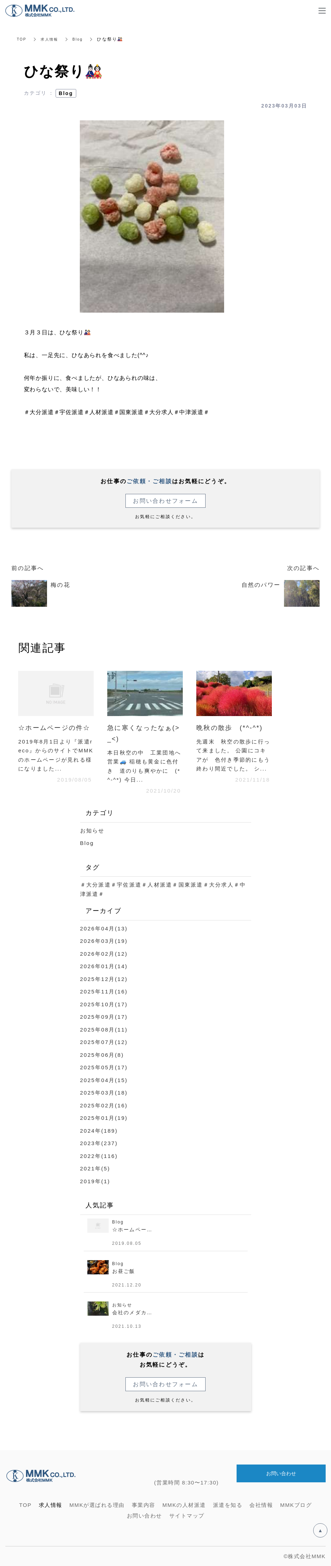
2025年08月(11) (104, 1030)
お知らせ (92, 831)
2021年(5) (95, 1168)
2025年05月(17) (104, 1067)
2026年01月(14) (104, 966)
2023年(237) (99, 1143)
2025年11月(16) (104, 991)
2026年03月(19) (104, 941)
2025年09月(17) (104, 1017)
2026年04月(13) (104, 928)
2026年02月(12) (104, 954)
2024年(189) (99, 1131)
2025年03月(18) (104, 1093)
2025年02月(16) (104, 1105)
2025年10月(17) (104, 1004)
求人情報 (52, 39)
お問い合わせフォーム (165, 501)
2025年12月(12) (104, 979)
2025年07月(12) (104, 1042)
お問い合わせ (281, 1474)
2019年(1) (95, 1181)
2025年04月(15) (104, 1080)
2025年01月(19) (104, 1118)
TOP (22, 39)
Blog (82, 39)
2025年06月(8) (102, 1055)
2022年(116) (99, 1156)
